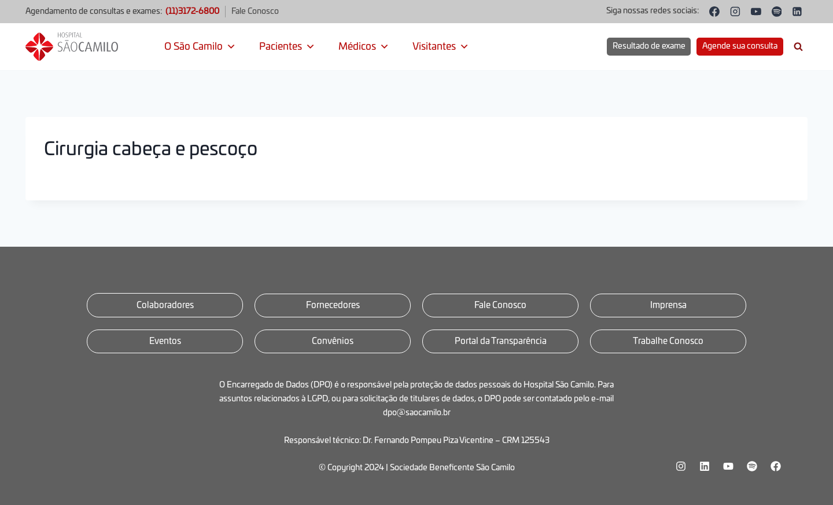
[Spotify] (776, 11)
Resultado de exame (649, 46)
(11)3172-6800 (192, 12)
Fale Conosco (255, 12)
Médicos (363, 46)
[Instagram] (735, 11)
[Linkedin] (797, 11)
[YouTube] (756, 11)
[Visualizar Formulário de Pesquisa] (798, 47)
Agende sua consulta (739, 46)
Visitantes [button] (440, 46)
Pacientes (287, 46)
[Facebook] (715, 11)
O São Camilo (200, 46)
